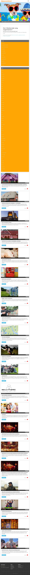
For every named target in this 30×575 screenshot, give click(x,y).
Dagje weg (12, 568)
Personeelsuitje (12, 567)
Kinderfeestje (12, 566)
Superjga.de (19, 566)
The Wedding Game (20, 567)
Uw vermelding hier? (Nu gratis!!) (5, 567)
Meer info (3, 188)
